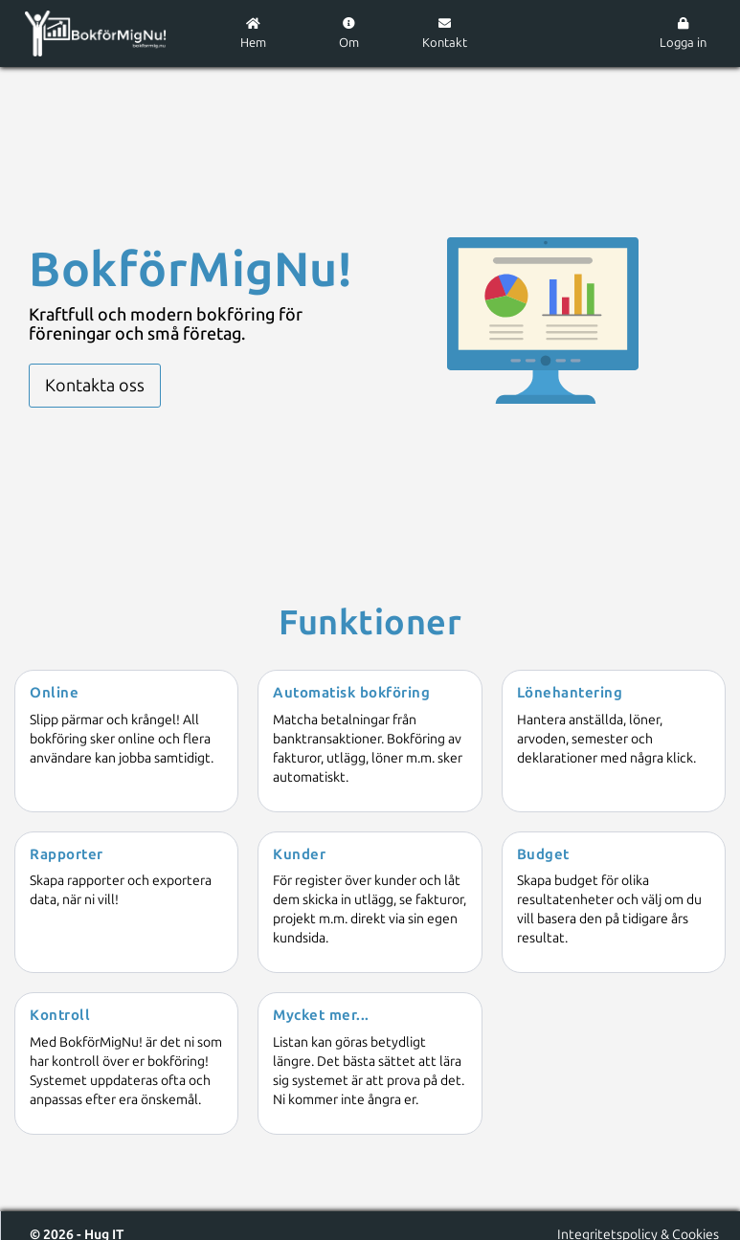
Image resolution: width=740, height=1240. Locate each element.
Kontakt (444, 33)
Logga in (683, 33)
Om (349, 33)
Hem (253, 33)
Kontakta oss (95, 385)
